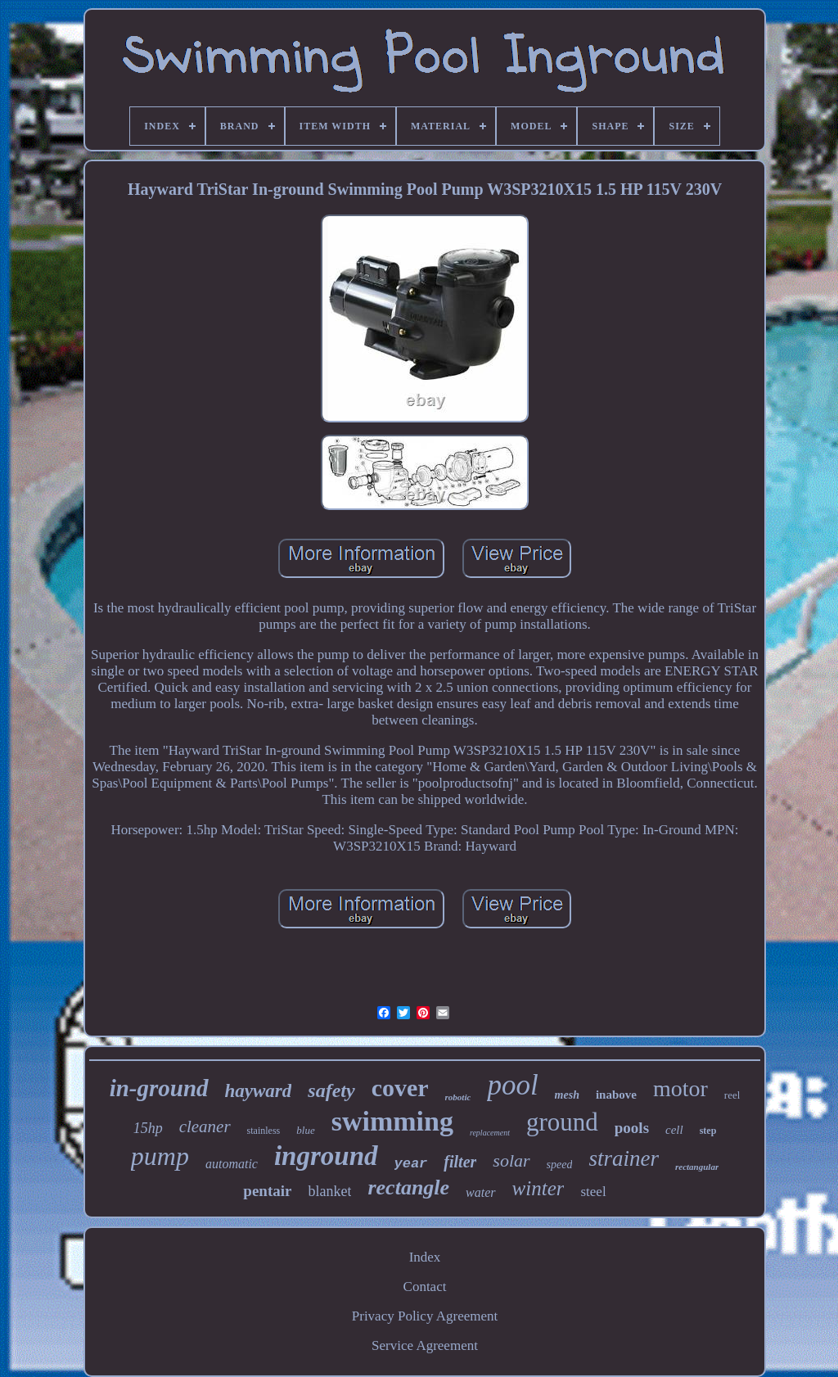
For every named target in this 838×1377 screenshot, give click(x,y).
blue (305, 1130)
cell (674, 1129)
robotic (458, 1097)
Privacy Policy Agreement (425, 1316)
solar (511, 1160)
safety (331, 1090)
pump (160, 1156)
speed (560, 1164)
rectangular (697, 1167)
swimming (392, 1121)
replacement (490, 1132)
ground (562, 1122)
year (411, 1164)
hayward (258, 1091)
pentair (267, 1190)
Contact (425, 1286)
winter (538, 1188)
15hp (148, 1128)
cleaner (205, 1126)
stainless (264, 1130)
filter (460, 1162)
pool (512, 1085)
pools (632, 1127)
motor (680, 1088)
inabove (616, 1094)
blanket (329, 1191)
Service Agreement (425, 1345)
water (480, 1192)
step (708, 1130)
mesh (567, 1095)
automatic (231, 1164)
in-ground (159, 1088)
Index (425, 1257)
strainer (623, 1158)
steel (593, 1191)
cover (400, 1087)
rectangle (408, 1187)
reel (732, 1095)
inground (326, 1156)
